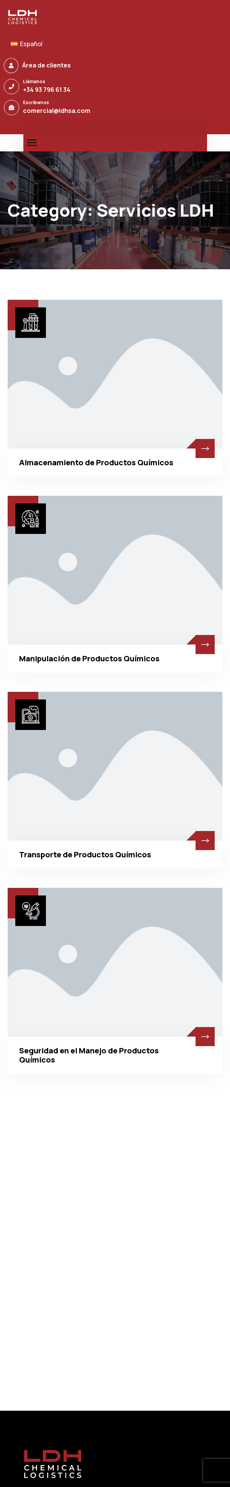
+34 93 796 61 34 (46, 89)
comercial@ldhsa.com (56, 110)
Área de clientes (46, 65)
